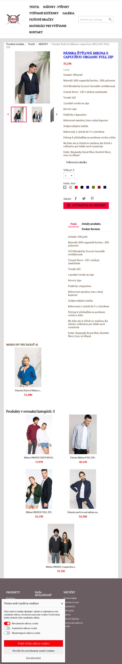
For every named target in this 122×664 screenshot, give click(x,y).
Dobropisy (68, 610)
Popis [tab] (74, 223)
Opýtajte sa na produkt (86, 206)
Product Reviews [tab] (91, 229)
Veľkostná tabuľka (76, 162)
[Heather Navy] (105, 188)
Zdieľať (75, 198)
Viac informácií (33, 657)
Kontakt (36, 32)
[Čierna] (83, 188)
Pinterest (92, 198)
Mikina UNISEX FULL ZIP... (39, 512)
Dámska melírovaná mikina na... (83, 512)
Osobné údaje (70, 598)
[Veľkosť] (69, 176)
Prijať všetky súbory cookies (33, 643)
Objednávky (69, 606)
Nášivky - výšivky (56, 7)
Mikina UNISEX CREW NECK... (39, 457)
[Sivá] (65, 188)
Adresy (67, 614)
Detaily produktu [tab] (91, 223)
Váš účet (69, 592)
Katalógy (10, 598)
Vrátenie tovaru (71, 602)
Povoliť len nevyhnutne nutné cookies (33, 650)
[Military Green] (94, 188)
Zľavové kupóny (71, 618)
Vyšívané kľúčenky (44, 13)
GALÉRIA (68, 13)
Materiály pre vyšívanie (47, 26)
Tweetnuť (84, 198)
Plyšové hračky (41, 19)
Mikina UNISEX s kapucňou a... (61, 566)
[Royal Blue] (88, 188)
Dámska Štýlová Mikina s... (28, 390)
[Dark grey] (71, 188)
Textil (34, 7)
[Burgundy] (100, 188)
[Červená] (77, 188)
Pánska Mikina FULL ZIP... (83, 457)
